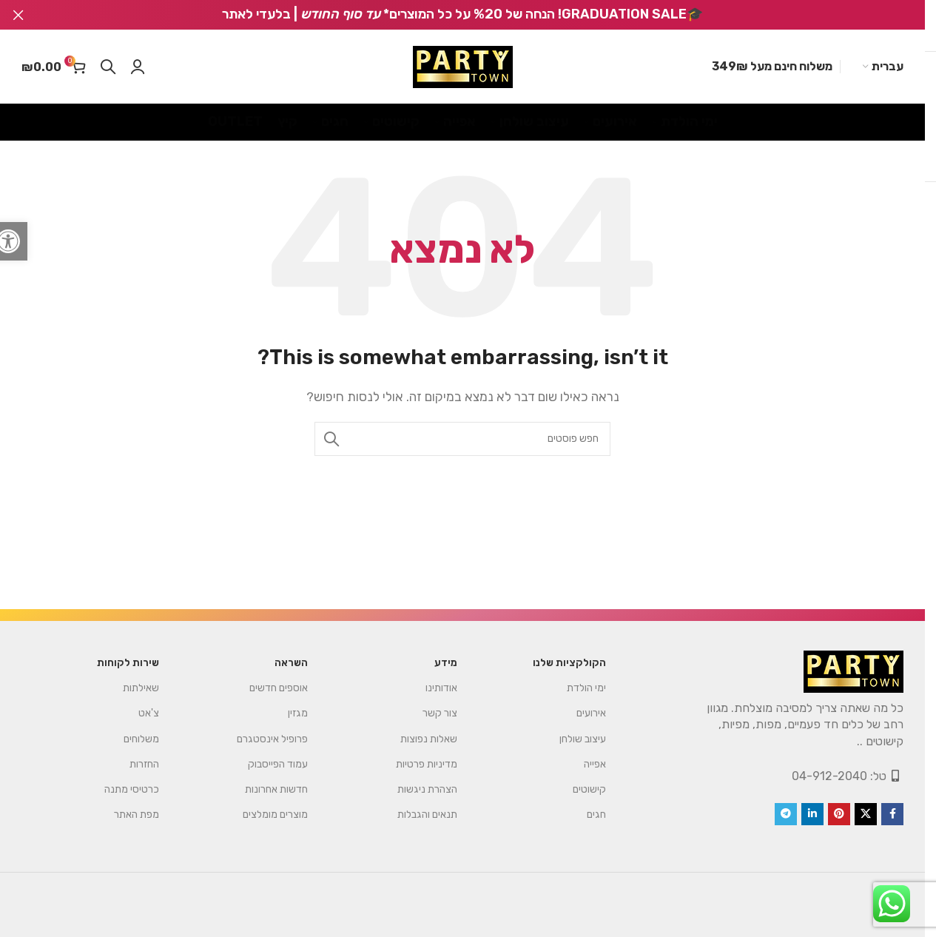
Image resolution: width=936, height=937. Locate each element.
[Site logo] (463, 67)
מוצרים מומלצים (275, 814)
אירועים (591, 713)
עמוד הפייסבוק (278, 764)
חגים (596, 814)
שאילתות (141, 688)
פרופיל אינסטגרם (272, 739)
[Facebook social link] (892, 814)
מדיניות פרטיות (426, 764)
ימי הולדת (586, 688)
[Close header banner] (18, 15)
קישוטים (589, 789)
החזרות (144, 764)
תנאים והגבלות (427, 814)
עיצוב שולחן (582, 739)
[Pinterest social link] (839, 814)
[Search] (108, 66)
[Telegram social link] (786, 814)
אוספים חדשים (278, 688)
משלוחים (141, 739)
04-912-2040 (829, 776)
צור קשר (439, 713)
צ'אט (148, 713)
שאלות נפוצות (428, 739)
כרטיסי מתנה (131, 789)
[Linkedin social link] (812, 814)
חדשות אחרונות (276, 789)
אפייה (595, 764)
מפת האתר (136, 814)
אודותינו (441, 688)
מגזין (298, 713)
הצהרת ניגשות (427, 789)
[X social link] (866, 814)
